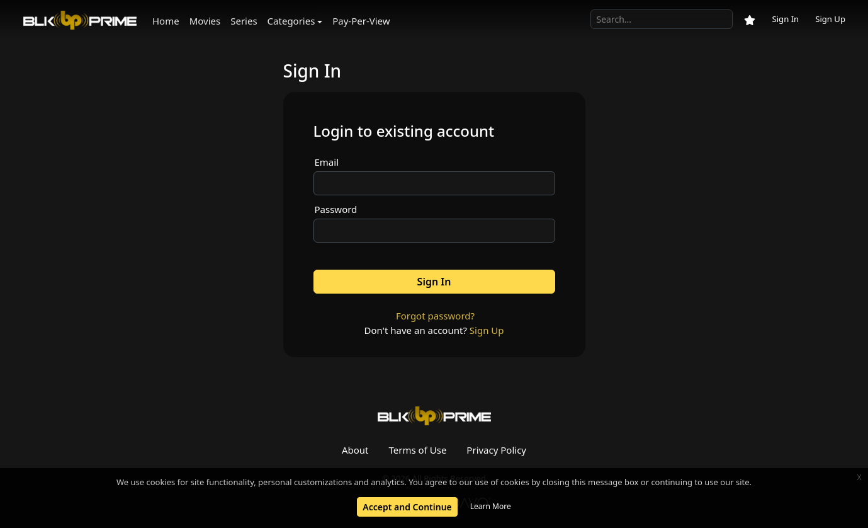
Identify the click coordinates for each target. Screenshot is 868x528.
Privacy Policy (496, 450)
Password (336, 209)
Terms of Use (418, 450)
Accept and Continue (407, 507)
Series (243, 20)
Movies (205, 20)
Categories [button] (291, 20)
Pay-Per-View (361, 20)
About (355, 450)
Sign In (785, 19)
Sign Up (830, 19)
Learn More (490, 506)
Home (165, 20)
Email (327, 162)
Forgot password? (435, 315)
